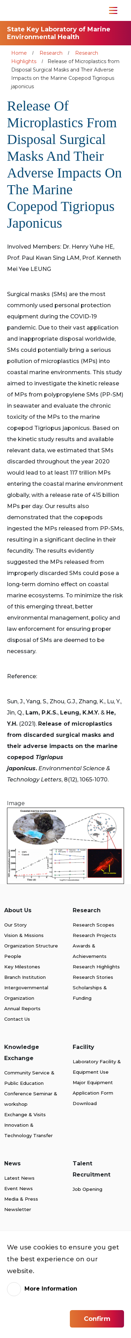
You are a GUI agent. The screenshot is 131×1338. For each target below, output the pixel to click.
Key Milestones (22, 966)
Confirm (97, 1319)
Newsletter (17, 1209)
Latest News (19, 1178)
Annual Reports (22, 1008)
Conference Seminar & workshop (30, 1099)
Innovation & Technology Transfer (28, 1130)
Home (19, 53)
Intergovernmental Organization (26, 993)
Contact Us (17, 1019)
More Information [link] (50, 1288)
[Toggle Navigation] (113, 10)
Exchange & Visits (25, 1114)
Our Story (15, 925)
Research (51, 53)
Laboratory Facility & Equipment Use (97, 1067)
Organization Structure (31, 945)
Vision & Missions (24, 935)
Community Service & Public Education (29, 1078)
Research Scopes (93, 925)
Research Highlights (96, 966)
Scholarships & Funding (90, 993)
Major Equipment (93, 1082)
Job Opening (87, 1189)
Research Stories (93, 977)
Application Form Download (93, 1098)
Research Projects (94, 935)
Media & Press (21, 1199)
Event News (18, 1188)
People (12, 956)
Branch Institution (25, 977)
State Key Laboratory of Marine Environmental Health (58, 33)
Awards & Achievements (90, 951)
